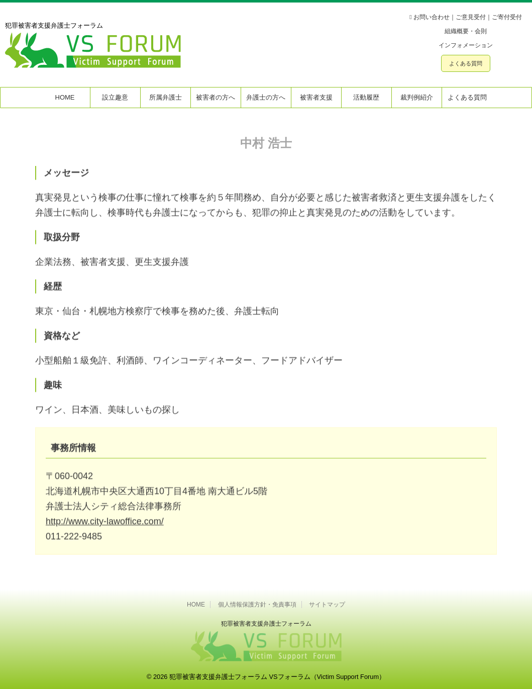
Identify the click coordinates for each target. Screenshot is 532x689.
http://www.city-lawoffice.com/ (105, 527)
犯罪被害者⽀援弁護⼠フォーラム (266, 623)
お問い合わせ (431, 17)
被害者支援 (316, 97)
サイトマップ (327, 604)
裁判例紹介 (416, 97)
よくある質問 (465, 63)
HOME (65, 97)
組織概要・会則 (466, 31)
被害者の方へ (215, 97)
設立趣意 (115, 97)
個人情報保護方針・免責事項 (257, 604)
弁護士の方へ (265, 97)
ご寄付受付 (507, 17)
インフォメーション (466, 45)
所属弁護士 (165, 97)
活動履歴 (366, 97)
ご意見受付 (471, 17)
